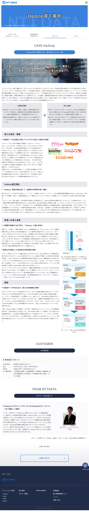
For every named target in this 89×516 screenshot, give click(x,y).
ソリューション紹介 (8, 496)
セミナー (76, 37)
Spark (4, 502)
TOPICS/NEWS (41, 496)
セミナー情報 (23, 499)
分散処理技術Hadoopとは (34, 36)
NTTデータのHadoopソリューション (12, 36)
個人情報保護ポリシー (60, 499)
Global (3, 478)
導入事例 (22, 496)
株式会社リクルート (14, 361)
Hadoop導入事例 (10, 25)
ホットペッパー (43, 271)
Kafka (5, 504)
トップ (4, 25)
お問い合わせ (44, 461)
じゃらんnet (10, 147)
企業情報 (56, 496)
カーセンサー (46, 276)
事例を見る (55, 37)
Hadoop (5, 499)
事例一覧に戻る (44, 447)
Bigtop (5, 506)
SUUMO (19, 147)
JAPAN (8, 478)
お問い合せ (56, 506)
